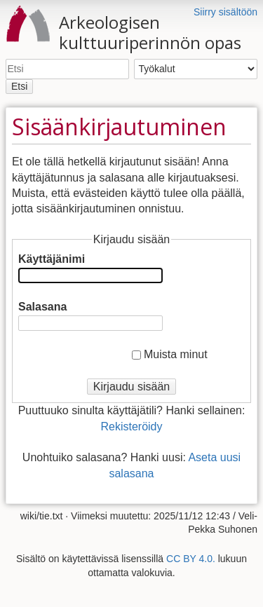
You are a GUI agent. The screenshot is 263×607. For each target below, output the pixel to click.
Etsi (19, 86)
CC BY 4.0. (190, 558)
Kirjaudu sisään (131, 387)
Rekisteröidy (131, 426)
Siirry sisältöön (225, 12)
